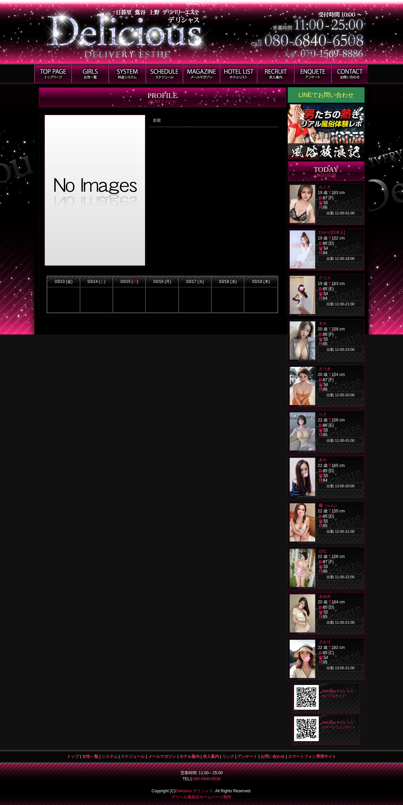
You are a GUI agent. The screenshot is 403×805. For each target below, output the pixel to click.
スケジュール (133, 756)
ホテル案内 (189, 756)
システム (110, 756)
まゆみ (325, 596)
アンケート (247, 756)
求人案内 (211, 756)
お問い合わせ (273, 756)
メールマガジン (162, 756)
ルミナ (325, 187)
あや (323, 460)
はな (323, 550)
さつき (325, 369)
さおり (325, 641)
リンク (228, 756)
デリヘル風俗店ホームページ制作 (201, 797)
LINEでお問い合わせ (326, 95)
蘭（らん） (329, 505)
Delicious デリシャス (194, 791)
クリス (325, 278)
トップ (73, 756)
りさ (323, 414)
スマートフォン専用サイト (312, 756)
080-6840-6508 (206, 779)
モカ (323, 323)
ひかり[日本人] (332, 232)
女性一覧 (90, 756)
